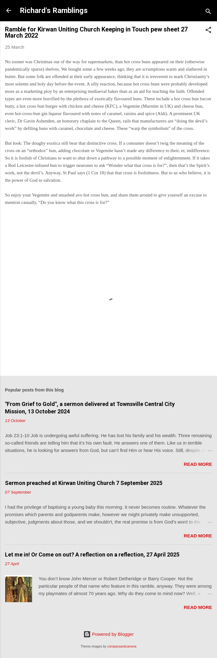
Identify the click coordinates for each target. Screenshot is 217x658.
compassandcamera (121, 646)
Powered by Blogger (108, 634)
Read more (198, 464)
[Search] (208, 12)
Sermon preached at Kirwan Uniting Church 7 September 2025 (83, 483)
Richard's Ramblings (54, 10)
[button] (208, 31)
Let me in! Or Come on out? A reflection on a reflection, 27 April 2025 (92, 554)
